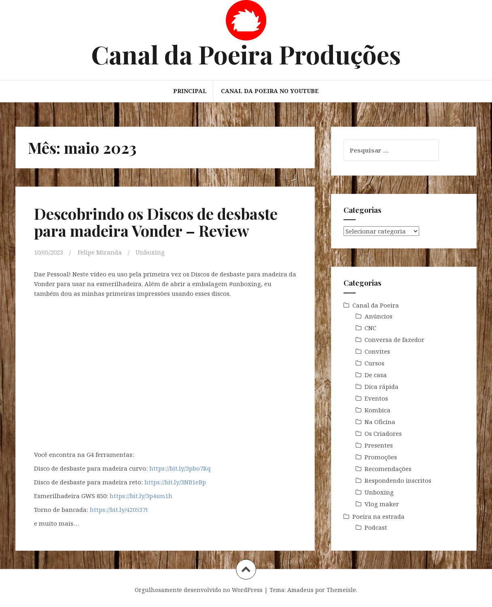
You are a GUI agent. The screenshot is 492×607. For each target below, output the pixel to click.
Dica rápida (382, 386)
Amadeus (300, 590)
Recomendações (388, 469)
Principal (190, 91)
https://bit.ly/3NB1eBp (175, 482)
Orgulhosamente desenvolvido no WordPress (199, 590)
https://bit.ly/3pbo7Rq (180, 468)
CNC (370, 328)
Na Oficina (380, 422)
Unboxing (150, 252)
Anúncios (378, 316)
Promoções (381, 457)
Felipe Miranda (100, 252)
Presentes (379, 445)
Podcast (376, 527)
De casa (376, 375)
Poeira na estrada (378, 516)
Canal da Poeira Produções (246, 54)
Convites (377, 351)
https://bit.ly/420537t (119, 509)
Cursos (374, 363)
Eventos (376, 398)
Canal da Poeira (375, 305)
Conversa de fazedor (394, 339)
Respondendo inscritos (398, 480)
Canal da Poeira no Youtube (270, 91)
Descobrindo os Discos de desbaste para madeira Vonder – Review (156, 222)
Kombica (377, 410)
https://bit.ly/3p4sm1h (141, 496)
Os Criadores (383, 433)
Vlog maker (382, 504)
